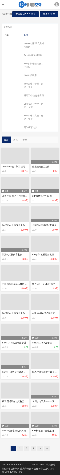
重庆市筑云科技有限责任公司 (35, 468)
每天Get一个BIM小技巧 (43, 284)
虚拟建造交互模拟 (41, 166)
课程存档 (50, 464)
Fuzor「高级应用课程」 (14, 372)
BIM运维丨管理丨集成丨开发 (33, 85)
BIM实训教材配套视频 (43, 254)
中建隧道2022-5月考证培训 (45, 313)
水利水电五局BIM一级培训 (45, 401)
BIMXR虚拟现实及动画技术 (34, 45)
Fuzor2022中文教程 (42, 342)
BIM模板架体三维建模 (43, 430)
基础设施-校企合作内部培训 (16, 196)
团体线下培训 (30, 127)
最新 (6, 140)
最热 (15, 140)
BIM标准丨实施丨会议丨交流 (33, 117)
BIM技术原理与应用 (42, 196)
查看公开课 (49, 14)
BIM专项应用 (30, 75)
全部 (26, 35)
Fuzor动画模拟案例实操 (14, 430)
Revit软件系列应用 (33, 55)
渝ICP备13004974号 (12, 472)
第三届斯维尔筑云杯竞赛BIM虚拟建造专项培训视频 (27, 401)
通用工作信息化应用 (34, 95)
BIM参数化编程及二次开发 (33, 65)
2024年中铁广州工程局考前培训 (18, 166)
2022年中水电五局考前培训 (15, 313)
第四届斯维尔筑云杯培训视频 (16, 284)
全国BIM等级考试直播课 (44, 225)
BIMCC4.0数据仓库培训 (14, 342)
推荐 (25, 140)
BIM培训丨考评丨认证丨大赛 (33, 106)
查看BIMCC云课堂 (26, 14)
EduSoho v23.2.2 (22, 464)
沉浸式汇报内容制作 (12, 254)
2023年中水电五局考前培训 (15, 225)
